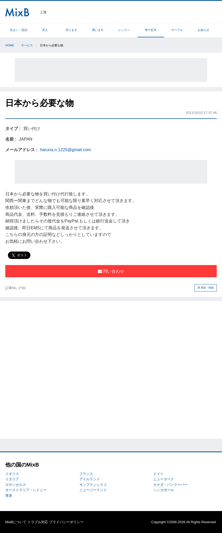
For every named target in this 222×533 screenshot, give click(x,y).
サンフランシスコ (93, 485)
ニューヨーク (163, 479)
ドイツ (158, 474)
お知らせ (203, 30)
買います (98, 30)
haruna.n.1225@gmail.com (65, 149)
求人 (45, 30)
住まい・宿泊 (18, 30)
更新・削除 (205, 287)
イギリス (12, 474)
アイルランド (89, 479)
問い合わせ (111, 271)
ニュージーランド (93, 490)
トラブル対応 (37, 522)
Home (9, 45)
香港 (8, 496)
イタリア (12, 479)
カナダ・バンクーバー (170, 485)
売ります (71, 30)
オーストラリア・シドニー (26, 490)
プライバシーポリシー (66, 522)
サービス (150, 30)
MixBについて (15, 522)
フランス (86, 474)
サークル (177, 30)
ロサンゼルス (15, 485)
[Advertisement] (111, 70)
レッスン (124, 30)
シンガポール (163, 490)
